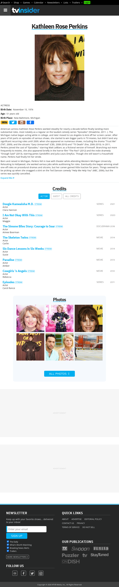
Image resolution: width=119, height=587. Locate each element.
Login (87, 2)
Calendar (38, 2)
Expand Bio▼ (8, 177)
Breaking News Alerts (19, 548)
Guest (56, 196)
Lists (66, 2)
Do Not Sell (88, 527)
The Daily (14, 541)
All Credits (72, 196)
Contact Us (68, 523)
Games (26, 2)
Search (6, 2)
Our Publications (77, 541)
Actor (44, 196)
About (65, 519)
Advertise (76, 519)
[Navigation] (5, 10)
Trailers (76, 2)
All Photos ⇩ (59, 373)
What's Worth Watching (21, 544)
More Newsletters (16, 557)
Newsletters (53, 2)
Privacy (81, 523)
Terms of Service (70, 527)
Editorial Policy (93, 519)
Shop (16, 2)
